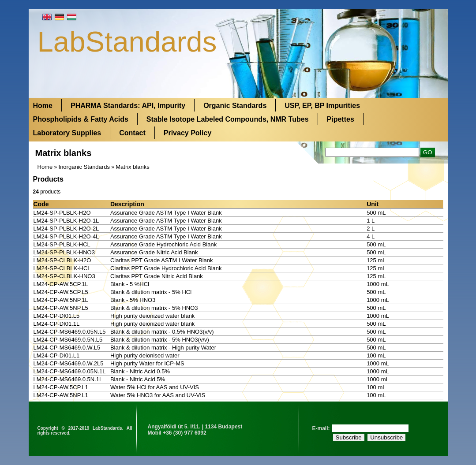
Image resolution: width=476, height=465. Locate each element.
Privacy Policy (188, 133)
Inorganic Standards (84, 167)
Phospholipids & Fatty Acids (80, 119)
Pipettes (340, 119)
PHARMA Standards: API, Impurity (128, 105)
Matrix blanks (133, 167)
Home (42, 105)
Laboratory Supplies (67, 133)
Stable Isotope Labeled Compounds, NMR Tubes (227, 119)
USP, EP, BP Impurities (322, 105)
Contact (132, 133)
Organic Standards (234, 105)
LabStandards (127, 42)
